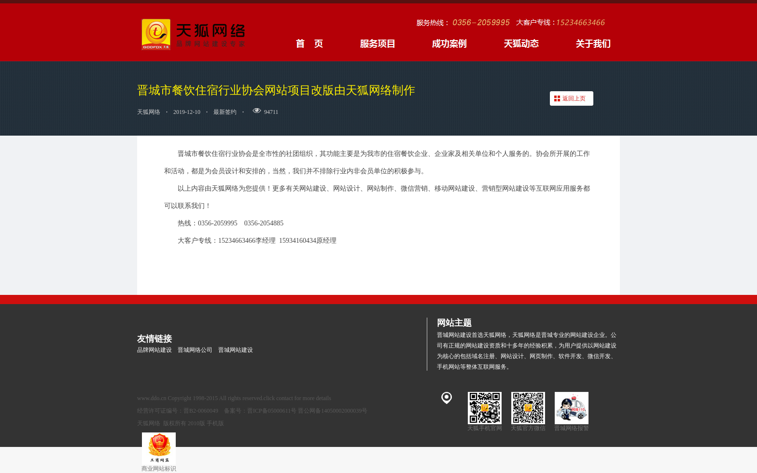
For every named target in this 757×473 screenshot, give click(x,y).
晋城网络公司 (195, 350)
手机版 (215, 423)
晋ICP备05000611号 (271, 410)
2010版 (196, 423)
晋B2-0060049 (200, 410)
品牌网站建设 (154, 350)
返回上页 (574, 98)
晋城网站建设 (235, 350)
